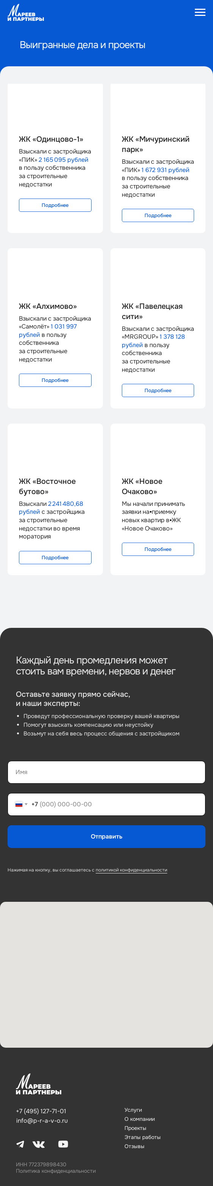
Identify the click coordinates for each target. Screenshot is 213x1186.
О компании (139, 1119)
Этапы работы (142, 1137)
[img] (38, 1083)
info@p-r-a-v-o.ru (42, 1121)
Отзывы (134, 1146)
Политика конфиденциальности (56, 1170)
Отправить (107, 836)
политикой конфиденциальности (131, 870)
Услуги (133, 1109)
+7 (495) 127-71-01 (41, 1111)
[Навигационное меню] (200, 12)
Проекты (135, 1128)
